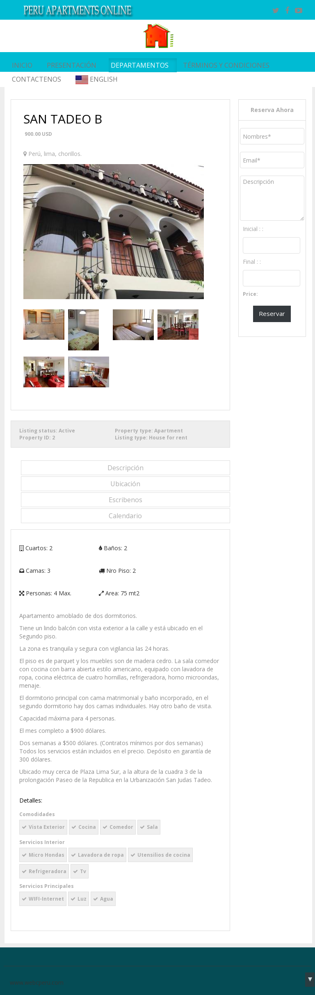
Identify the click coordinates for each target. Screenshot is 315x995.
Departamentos (140, 65)
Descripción (125, 467)
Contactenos (36, 79)
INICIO (22, 65)
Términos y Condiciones (226, 65)
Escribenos (125, 499)
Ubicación (125, 483)
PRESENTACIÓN (71, 65)
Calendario (125, 515)
